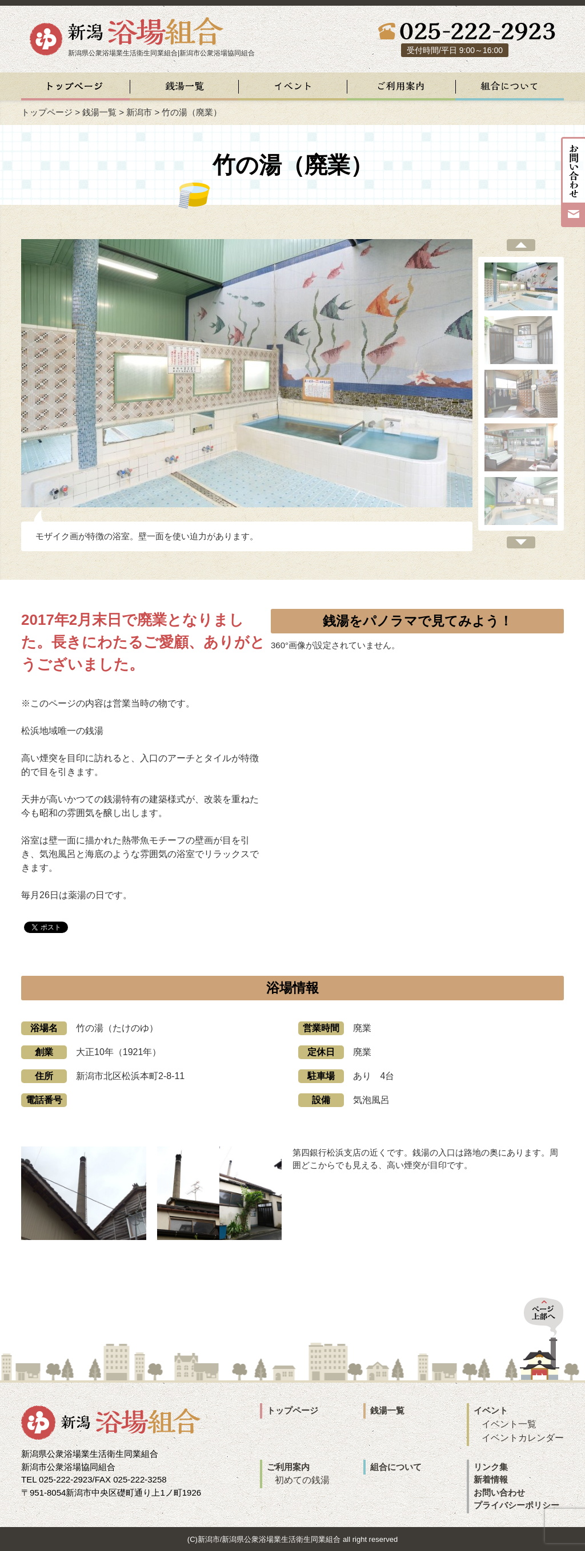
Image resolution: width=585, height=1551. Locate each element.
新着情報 (491, 1479)
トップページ (47, 112)
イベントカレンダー (523, 1438)
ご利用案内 (288, 1467)
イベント (491, 1410)
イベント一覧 (509, 1424)
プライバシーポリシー (516, 1505)
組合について (396, 1467)
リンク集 (491, 1467)
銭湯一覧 (99, 112)
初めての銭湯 (302, 1480)
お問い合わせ (499, 1492)
